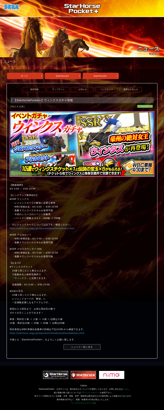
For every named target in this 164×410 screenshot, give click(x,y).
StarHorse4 (100, 76)
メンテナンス (106, 89)
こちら (125, 389)
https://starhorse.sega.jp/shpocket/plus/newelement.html (42, 228)
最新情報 (34, 89)
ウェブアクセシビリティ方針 (83, 403)
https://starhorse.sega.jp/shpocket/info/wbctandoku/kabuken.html (47, 333)
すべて (24, 76)
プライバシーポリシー (90, 393)
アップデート (58, 89)
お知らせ (82, 89)
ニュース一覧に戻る (82, 347)
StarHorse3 (62, 76)
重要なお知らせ (130, 89)
